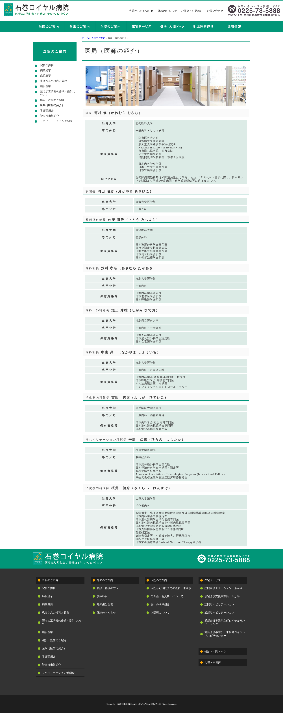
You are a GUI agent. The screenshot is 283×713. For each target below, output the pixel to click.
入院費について (160, 612)
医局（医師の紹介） (52, 105)
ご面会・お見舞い (192, 10)
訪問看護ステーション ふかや (223, 588)
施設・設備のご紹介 (52, 100)
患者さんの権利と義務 (53, 81)
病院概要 (45, 75)
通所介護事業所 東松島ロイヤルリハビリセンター (224, 634)
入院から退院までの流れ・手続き (171, 588)
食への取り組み (160, 604)
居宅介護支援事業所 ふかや (222, 596)
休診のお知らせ (167, 10)
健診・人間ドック (215, 651)
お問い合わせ (215, 10)
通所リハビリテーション (219, 612)
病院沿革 (45, 70)
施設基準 (45, 86)
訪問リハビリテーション (219, 604)
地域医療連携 (212, 662)
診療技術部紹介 (49, 115)
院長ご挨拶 (47, 65)
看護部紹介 (47, 110)
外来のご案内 (105, 580)
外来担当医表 (105, 604)
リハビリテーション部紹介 (56, 121)
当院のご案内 (98, 38)
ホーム (85, 38)
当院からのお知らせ (141, 10)
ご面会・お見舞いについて (167, 596)
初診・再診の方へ (107, 588)
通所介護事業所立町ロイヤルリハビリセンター (224, 622)
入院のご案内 (159, 580)
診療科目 (102, 596)
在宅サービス (212, 580)
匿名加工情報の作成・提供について (57, 93)
